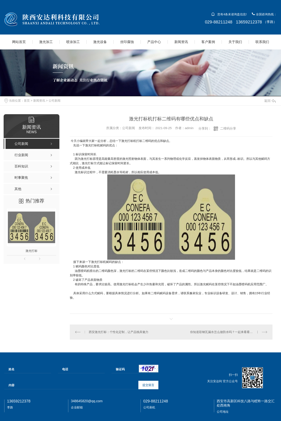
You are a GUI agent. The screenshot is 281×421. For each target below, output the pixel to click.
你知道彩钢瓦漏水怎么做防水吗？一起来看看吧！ (223, 331)
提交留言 (148, 384)
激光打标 (31, 250)
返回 (270, 100)
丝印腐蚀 (127, 42)
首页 (27, 100)
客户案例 (208, 42)
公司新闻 (54, 100)
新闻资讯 (181, 42)
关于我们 (235, 42)
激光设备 (100, 42)
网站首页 (19, 42)
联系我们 (262, 42)
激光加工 (46, 42)
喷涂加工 (73, 42)
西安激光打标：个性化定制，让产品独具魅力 (118, 331)
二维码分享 (228, 128)
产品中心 (154, 42)
